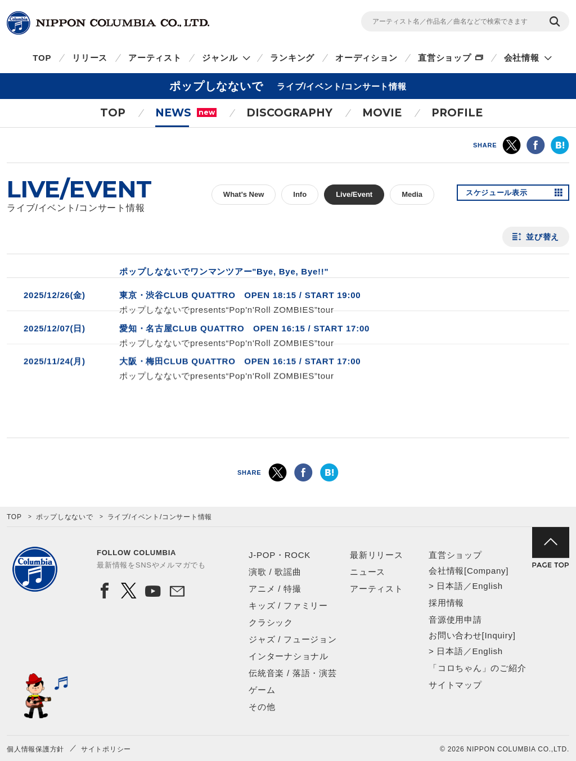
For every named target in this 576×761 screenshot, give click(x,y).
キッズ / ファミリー (288, 605)
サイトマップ (455, 685)
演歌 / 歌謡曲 (275, 572)
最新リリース (376, 555)
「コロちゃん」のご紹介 (477, 668)
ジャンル (219, 57)
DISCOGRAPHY (289, 112)
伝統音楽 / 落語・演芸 (293, 673)
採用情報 (446, 602)
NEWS (186, 112)
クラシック (271, 622)
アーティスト (155, 57)
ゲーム (262, 690)
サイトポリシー (106, 749)
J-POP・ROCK (279, 555)
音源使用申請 (455, 619)
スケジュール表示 (500, 194)
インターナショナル (288, 656)
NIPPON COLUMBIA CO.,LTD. (108, 23)
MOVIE (382, 112)
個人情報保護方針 (35, 749)
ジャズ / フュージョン (293, 639)
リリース (89, 57)
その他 (262, 707)
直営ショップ (444, 57)
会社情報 (521, 57)
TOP (42, 57)
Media (412, 194)
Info (300, 194)
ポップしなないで (64, 517)
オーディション (366, 57)
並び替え (542, 236)
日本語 (449, 586)
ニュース (367, 572)
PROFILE (457, 112)
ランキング (292, 57)
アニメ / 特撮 (275, 588)
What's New (243, 194)
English (487, 586)
